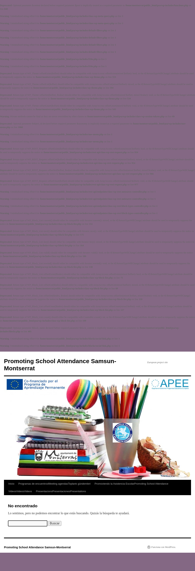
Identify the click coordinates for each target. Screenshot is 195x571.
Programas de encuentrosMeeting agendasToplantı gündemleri (54, 483)
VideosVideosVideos (20, 491)
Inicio (11, 483)
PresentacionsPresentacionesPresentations (61, 491)
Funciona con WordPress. (163, 547)
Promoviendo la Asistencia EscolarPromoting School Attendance (131, 483)
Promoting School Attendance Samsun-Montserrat (37, 547)
